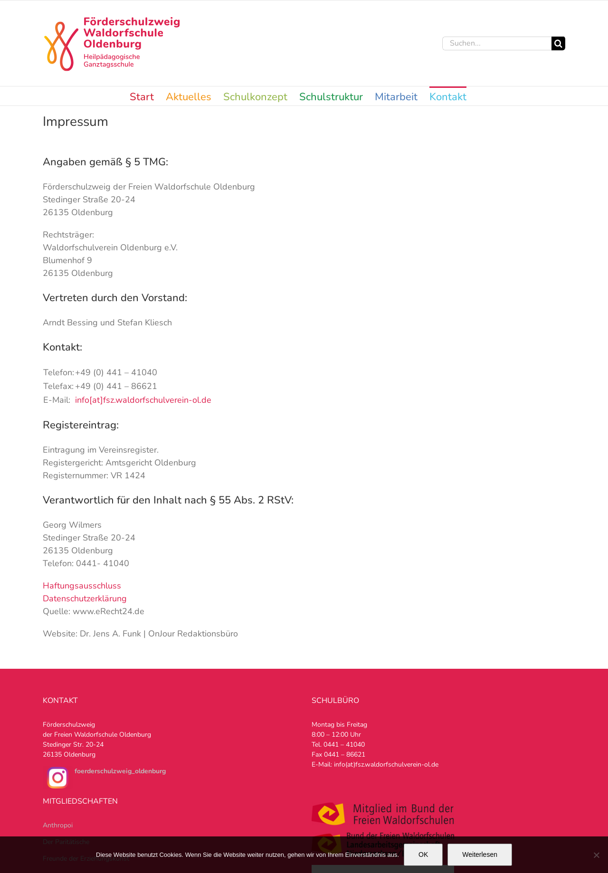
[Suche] (558, 43)
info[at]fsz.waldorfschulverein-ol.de (143, 400)
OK (423, 854)
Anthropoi (58, 825)
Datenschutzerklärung (85, 598)
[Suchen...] (496, 43)
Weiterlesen (479, 854)
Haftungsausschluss (82, 585)
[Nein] (596, 855)
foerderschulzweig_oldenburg (120, 771)
